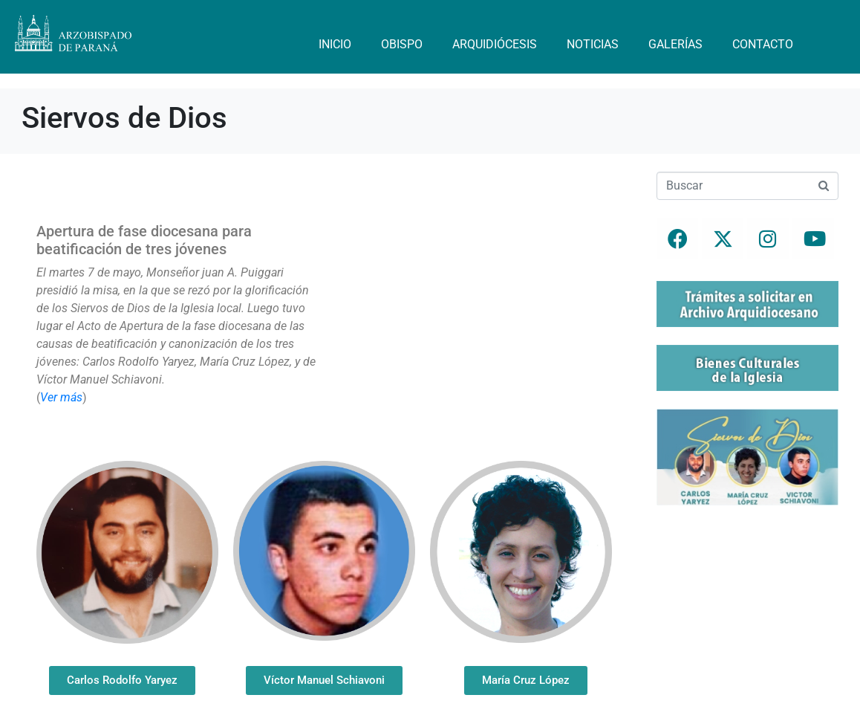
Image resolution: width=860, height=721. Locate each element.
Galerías (675, 44)
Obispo (402, 44)
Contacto (762, 44)
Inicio (335, 44)
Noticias (593, 44)
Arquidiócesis (494, 44)
